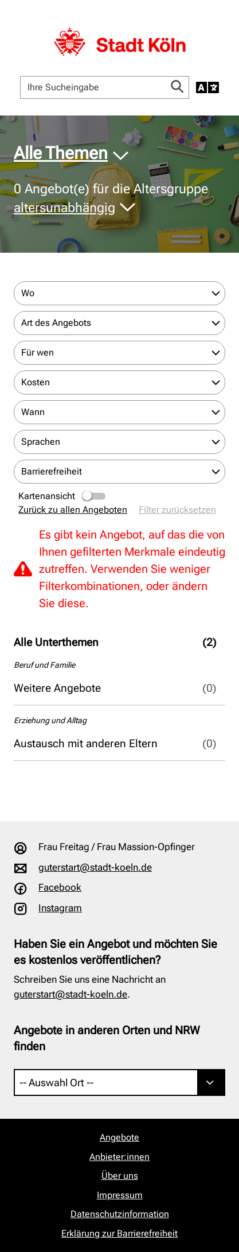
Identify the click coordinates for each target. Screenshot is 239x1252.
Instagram (60, 908)
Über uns (119, 1175)
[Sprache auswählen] (207, 87)
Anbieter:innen (119, 1156)
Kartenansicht (62, 496)
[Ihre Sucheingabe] (93, 87)
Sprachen (40, 441)
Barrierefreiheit (51, 471)
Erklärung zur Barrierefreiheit (119, 1233)
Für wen (37, 352)
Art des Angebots (56, 322)
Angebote (119, 1137)
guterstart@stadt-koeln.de (95, 867)
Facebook (59, 887)
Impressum (120, 1195)
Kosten (35, 382)
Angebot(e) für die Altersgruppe (111, 198)
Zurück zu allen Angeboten (72, 509)
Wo (27, 293)
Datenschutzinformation (119, 1214)
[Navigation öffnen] (213, 25)
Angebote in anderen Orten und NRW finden (107, 1038)
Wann (33, 411)
